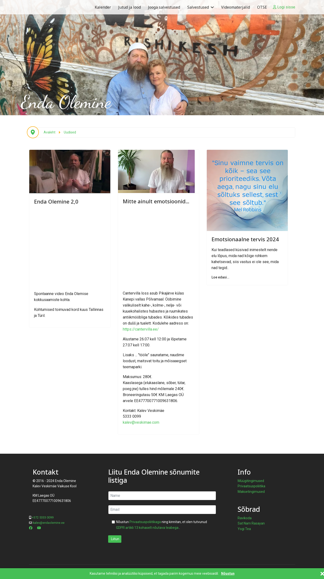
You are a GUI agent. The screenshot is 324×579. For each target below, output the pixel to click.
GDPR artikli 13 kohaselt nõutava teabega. (147, 528)
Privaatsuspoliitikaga (145, 522)
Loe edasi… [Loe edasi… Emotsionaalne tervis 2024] (220, 277)
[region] (162, 57)
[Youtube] (39, 528)
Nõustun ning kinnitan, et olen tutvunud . (161, 525)
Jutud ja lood (129, 7)
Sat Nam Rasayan (251, 523)
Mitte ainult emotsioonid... (156, 201)
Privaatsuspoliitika (251, 486)
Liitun (114, 539)
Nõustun (228, 573)
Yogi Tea (244, 529)
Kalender (103, 7)
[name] (162, 495)
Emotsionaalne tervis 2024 (245, 239)
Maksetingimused (251, 492)
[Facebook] (30, 528)
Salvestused (198, 7)
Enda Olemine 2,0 (56, 201)
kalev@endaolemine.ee (49, 523)
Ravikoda (245, 518)
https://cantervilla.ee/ (141, 329)
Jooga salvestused (164, 7)
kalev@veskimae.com (141, 422)
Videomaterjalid (235, 7)
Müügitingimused (251, 481)
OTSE (262, 7)
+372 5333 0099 (42, 517)
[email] (162, 509)
